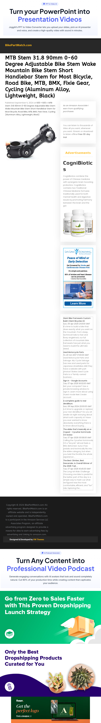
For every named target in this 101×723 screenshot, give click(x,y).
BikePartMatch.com (18, 45)
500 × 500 (41, 102)
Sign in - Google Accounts (75, 380)
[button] (50, 52)
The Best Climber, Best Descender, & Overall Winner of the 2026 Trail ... (77, 463)
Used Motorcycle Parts (73, 352)
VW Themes (38, 539)
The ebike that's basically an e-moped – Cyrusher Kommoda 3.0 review (77, 432)
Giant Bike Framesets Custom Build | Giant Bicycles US (77, 319)
